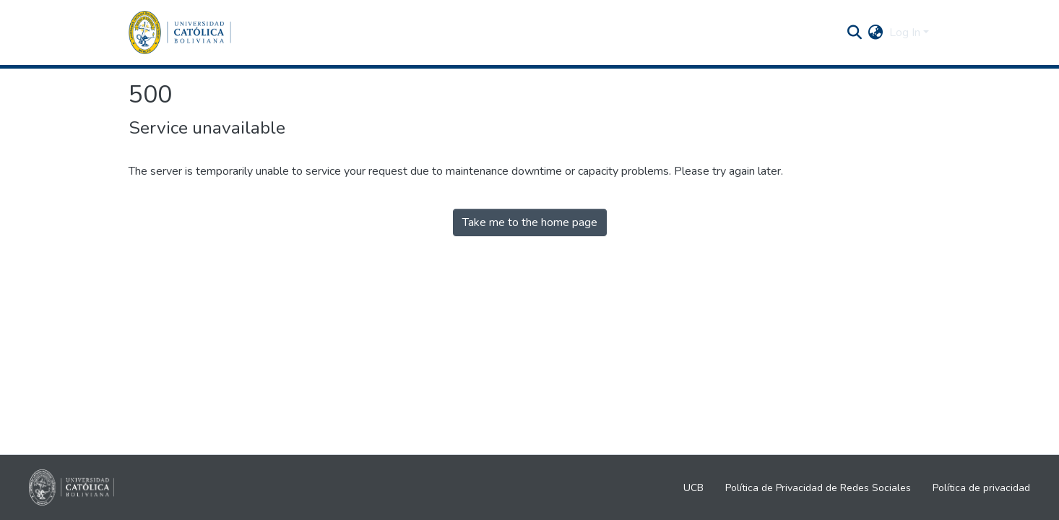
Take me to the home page (529, 222)
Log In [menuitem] (904, 32)
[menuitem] (876, 32)
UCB (693, 488)
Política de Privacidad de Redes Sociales (818, 488)
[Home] (180, 32)
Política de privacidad (981, 488)
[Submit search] (855, 32)
